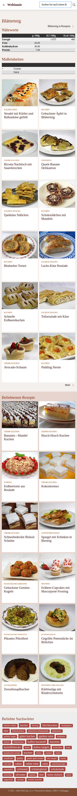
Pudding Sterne (51, 367)
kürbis (38, 753)
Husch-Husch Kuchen (55, 435)
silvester (20, 774)
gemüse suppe (10, 736)
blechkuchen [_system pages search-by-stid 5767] (49, 725)
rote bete (7, 764)
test (42, 774)
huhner (7, 742)
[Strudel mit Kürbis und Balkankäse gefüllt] (20, 92)
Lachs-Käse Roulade (54, 265)
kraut (68, 747)
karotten (54, 741)
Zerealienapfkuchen (16, 689)
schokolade (57, 769)
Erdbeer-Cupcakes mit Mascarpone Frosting (55, 589)
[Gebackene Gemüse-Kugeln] (20, 566)
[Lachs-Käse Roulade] (57, 244)
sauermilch (8, 769)
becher (24, 725)
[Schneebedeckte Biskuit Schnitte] (20, 516)
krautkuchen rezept (12, 753)
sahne (18, 763)
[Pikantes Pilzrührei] (20, 617)
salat (45, 763)
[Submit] (74, 4)
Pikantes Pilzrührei (16, 638)
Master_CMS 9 (52, 791)
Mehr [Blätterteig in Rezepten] (69, 385)
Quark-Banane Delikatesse (50, 166)
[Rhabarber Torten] (20, 244)
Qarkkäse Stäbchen (16, 215)
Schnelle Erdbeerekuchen (14, 318)
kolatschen (57, 747)
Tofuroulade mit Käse (55, 316)
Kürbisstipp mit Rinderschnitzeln (52, 691)
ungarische (8, 779)
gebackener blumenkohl (38, 731)
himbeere (61, 736)
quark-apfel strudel (35, 758)
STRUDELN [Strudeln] (46, 160)
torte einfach (55, 774)
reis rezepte (52, 758)
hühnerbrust (19, 742)
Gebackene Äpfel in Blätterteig (54, 115)
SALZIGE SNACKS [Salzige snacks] (12, 211)
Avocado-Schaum (15, 367)
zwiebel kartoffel (35, 779)
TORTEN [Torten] (7, 482)
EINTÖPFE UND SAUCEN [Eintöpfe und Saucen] (52, 685)
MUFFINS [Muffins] (45, 584)
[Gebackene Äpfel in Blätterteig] (57, 92)
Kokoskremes (50, 486)
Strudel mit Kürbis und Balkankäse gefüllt (18, 115)
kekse (27, 747)
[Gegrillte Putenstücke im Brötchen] (57, 617)
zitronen (20, 779)
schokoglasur (39, 769)
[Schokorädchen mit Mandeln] (57, 194)
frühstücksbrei (18, 731)
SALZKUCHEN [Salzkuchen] (10, 109)
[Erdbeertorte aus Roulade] (20, 465)
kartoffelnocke (12, 747)
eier (6, 730)
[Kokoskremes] (57, 465)
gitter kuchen (27, 736)
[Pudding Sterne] (57, 346)
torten (68, 775)
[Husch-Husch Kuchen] (57, 414)
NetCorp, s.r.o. (27, 791)
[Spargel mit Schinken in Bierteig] (57, 516)
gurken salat (46, 736)
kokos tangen (41, 747)
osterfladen (8, 758)
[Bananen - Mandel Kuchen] (20, 414)
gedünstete (56, 731)
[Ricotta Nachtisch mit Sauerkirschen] (20, 143)
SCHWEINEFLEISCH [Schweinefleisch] (50, 533)
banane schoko (10, 725)
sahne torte (32, 763)
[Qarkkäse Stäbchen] (20, 194)
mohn (58, 753)
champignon (66, 725)
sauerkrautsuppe (58, 764)
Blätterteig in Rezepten (61, 26)
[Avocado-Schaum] (20, 346)
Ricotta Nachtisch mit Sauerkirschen (18, 166)
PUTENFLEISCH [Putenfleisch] (48, 634)
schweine (8, 775)
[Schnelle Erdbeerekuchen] (20, 295)
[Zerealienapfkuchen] (20, 668)
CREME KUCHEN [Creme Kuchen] (11, 160)
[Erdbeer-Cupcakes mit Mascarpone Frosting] (57, 566)
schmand (22, 769)
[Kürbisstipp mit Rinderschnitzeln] (57, 668)
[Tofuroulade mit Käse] (57, 295)
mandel (49, 753)
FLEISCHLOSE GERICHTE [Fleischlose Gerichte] (15, 584)
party (20, 758)
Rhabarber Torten (15, 265)
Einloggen (64, 791)
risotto (63, 758)
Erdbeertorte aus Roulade (14, 488)
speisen (32, 775)
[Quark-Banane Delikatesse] (57, 143)
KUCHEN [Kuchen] (45, 109)
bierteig (35, 725)
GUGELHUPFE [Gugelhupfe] (10, 685)
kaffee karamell (37, 741)
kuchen (28, 752)
